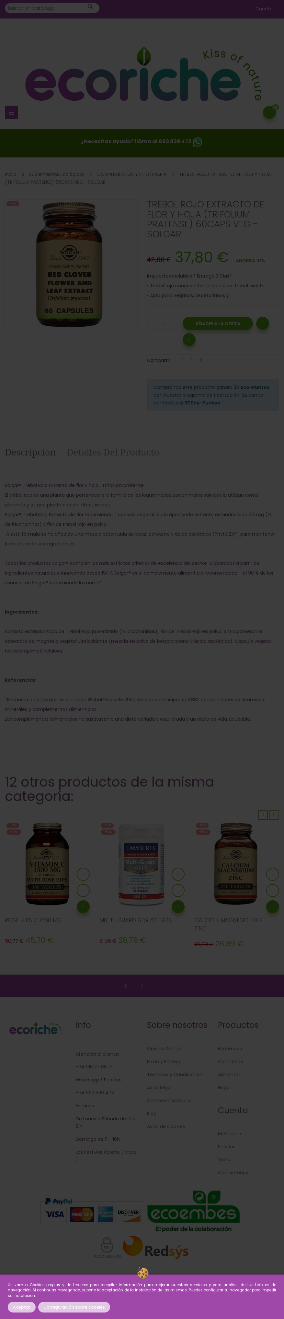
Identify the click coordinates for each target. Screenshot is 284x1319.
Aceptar (21, 1307)
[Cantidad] (163, 323)
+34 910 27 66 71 (94, 1067)
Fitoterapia (230, 1048)
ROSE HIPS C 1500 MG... (34, 920)
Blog (151, 1113)
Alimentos (229, 1074)
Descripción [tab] (30, 452)
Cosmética (230, 1061)
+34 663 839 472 (95, 1092)
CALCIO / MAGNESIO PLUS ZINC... (228, 924)
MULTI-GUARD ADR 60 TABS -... (139, 920)
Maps (130, 1152)
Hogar (224, 1087)
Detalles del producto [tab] (113, 452)
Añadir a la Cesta (217, 323)
